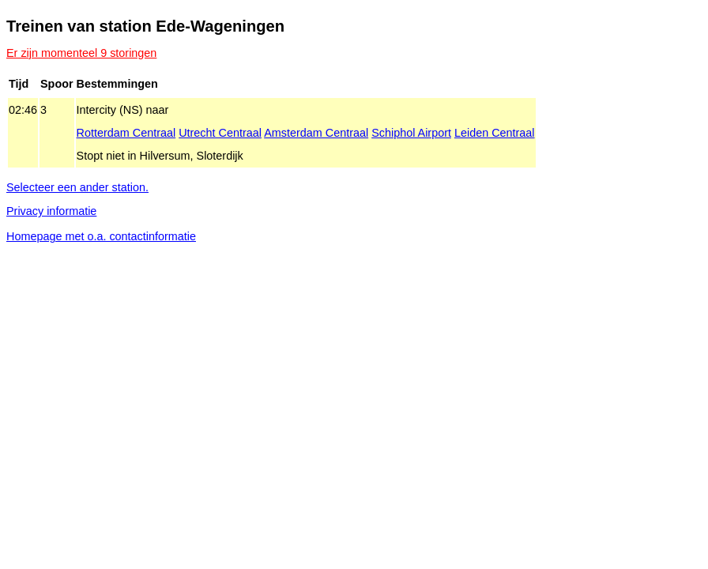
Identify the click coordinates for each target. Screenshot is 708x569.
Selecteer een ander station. (77, 187)
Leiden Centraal (494, 132)
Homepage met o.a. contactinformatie (101, 236)
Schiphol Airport (411, 132)
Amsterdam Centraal (316, 132)
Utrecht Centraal (220, 132)
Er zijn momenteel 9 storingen (81, 53)
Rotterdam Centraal (126, 132)
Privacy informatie (51, 211)
